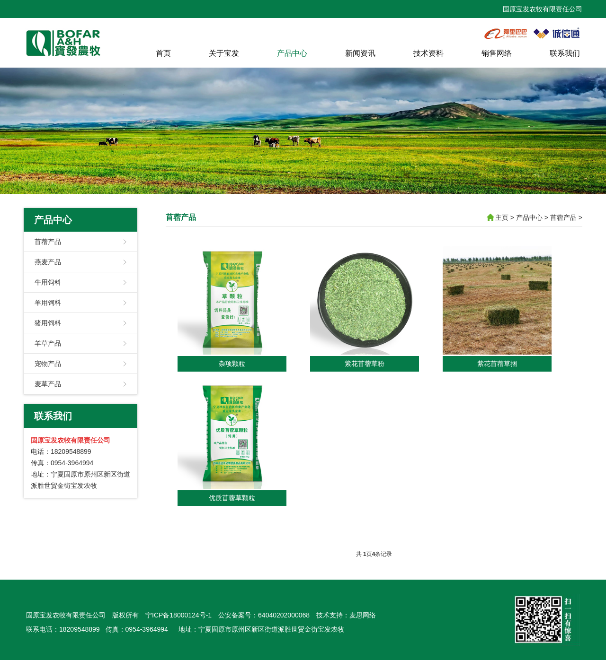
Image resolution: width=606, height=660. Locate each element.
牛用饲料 (48, 282)
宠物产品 (48, 363)
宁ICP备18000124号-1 (178, 615)
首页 (163, 53)
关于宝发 (224, 53)
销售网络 (496, 53)
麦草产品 (48, 384)
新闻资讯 (360, 53)
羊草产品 (48, 343)
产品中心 (292, 53)
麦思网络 (362, 615)
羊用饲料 (48, 302)
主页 (501, 217)
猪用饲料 (48, 323)
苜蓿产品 (48, 241)
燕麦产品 (48, 262)
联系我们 (565, 53)
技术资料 (428, 53)
